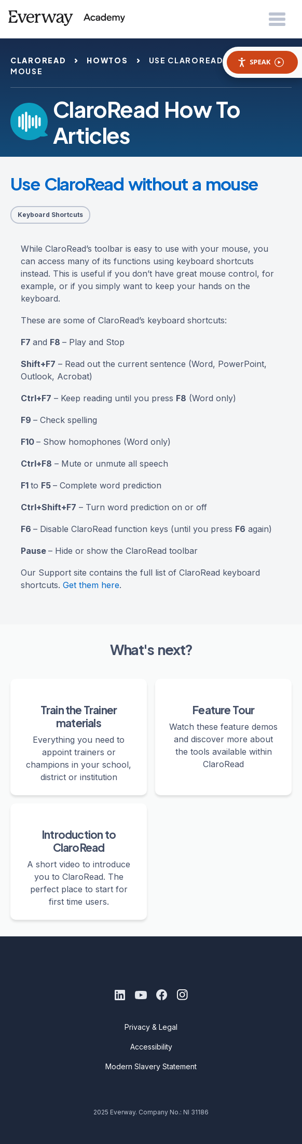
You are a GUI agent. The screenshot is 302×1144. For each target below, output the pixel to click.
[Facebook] (161, 995)
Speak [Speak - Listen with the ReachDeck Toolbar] (260, 62)
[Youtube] (140, 995)
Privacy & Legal (151, 1027)
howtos (107, 60)
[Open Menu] (277, 19)
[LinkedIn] (120, 995)
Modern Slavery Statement (151, 1066)
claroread (38, 60)
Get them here (91, 585)
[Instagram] (182, 995)
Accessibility (151, 1046)
